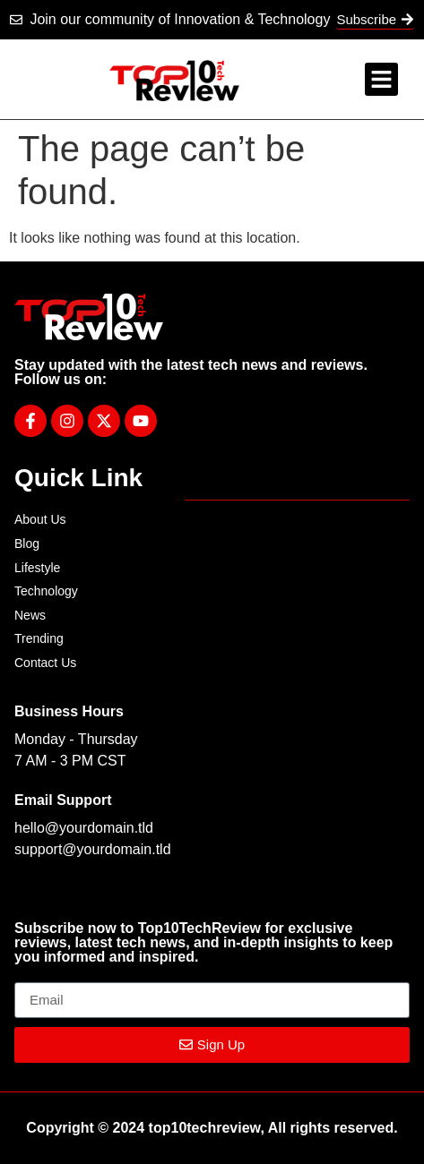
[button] (382, 80)
